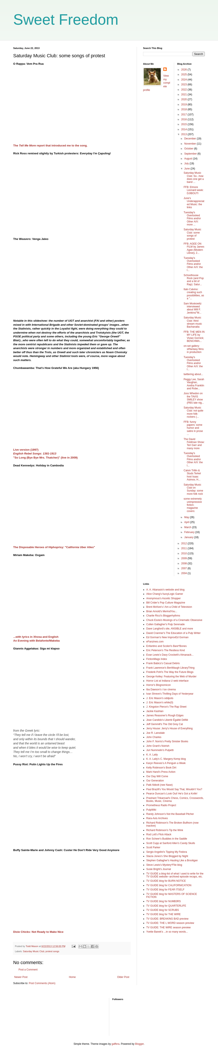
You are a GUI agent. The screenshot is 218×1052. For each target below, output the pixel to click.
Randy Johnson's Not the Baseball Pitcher (170, 814)
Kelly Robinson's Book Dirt (161, 767)
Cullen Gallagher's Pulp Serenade (165, 624)
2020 (184, 99)
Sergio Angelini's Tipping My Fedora (166, 851)
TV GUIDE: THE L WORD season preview (170, 923)
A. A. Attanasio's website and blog (165, 589)
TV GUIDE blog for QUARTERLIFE (166, 905)
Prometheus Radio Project (161, 805)
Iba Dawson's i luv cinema (161, 689)
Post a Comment (28, 969)
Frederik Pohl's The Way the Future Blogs (170, 672)
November (190, 143)
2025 (184, 74)
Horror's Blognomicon (158, 685)
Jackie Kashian (155, 711)
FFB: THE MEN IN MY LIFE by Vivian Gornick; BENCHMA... (194, 336)
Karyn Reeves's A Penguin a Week (166, 763)
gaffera (115, 1043)
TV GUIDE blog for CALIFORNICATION (168, 885)
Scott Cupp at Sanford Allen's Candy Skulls (170, 843)
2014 (184, 129)
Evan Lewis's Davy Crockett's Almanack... (170, 654)
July (186, 163)
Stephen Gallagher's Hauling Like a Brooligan (172, 860)
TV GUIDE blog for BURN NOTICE (166, 880)
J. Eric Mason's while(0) (159, 702)
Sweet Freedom (65, 19)
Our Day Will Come (157, 776)
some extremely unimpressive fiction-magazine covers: (193, 505)
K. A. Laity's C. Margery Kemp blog (166, 758)
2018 (184, 109)
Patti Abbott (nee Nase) (159, 784)
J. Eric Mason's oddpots (159, 698)
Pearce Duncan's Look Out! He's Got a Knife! (171, 793)
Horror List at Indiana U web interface (167, 680)
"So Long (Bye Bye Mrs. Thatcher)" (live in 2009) (45, 457)
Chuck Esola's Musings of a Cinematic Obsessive (174, 620)
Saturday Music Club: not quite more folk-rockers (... (193, 412)
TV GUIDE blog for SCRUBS (162, 910)
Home (72, 977)
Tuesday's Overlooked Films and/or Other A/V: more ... (192, 218)
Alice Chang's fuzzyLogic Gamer (164, 593)
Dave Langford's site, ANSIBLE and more (169, 628)
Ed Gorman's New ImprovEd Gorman (167, 637)
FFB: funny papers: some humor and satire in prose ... (193, 428)
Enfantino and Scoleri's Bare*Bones (166, 646)
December (190, 138)
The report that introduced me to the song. (50, 145)
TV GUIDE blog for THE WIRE (163, 914)
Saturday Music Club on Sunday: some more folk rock (193, 489)
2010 (184, 553)
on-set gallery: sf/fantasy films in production (194, 349)
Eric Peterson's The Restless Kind (165, 650)
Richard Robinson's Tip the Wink (164, 830)
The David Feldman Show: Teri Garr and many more (194, 444)
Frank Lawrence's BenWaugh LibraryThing (170, 667)
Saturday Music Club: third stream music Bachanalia (193, 322)
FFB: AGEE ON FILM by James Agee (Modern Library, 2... (194, 248)
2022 (184, 89)
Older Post (123, 977)
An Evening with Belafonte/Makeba (36, 640)
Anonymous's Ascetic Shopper (163, 598)
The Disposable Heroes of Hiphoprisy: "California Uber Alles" (54, 547)
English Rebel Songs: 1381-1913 (34, 453)
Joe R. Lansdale (155, 732)
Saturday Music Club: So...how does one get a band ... (194, 177)
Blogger (139, 1043)
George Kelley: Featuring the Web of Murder (171, 676)
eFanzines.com (155, 641)
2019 (184, 104)
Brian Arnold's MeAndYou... (161, 611)
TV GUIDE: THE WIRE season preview (168, 927)
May (187, 517)
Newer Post (20, 977)
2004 (184, 573)
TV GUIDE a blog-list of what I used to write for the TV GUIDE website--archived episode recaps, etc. (175, 875)
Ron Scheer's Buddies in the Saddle (166, 838)
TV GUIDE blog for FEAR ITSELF (165, 889)
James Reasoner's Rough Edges (165, 715)
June (187, 168)
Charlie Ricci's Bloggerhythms (163, 615)
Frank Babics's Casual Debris (163, 663)
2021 (184, 94)
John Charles (153, 737)
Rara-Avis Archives (157, 818)
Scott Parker (153, 847)
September (190, 153)
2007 (184, 568)
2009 (184, 558)
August (188, 158)
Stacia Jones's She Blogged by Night (167, 856)
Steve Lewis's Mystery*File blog (164, 864)
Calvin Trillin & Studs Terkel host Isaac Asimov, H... (192, 475)
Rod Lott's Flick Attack (158, 834)
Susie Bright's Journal (158, 869)
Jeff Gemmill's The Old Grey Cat (164, 724)
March (188, 527)
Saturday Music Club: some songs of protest (192, 234)
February (189, 532)
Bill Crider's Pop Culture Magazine (165, 602)
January (189, 537)
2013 (184, 134)
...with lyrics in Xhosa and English (36, 636)
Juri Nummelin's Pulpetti (160, 750)
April (187, 522)
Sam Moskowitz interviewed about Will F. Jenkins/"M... (192, 308)
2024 (184, 79)
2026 (184, 69)
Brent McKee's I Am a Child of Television (169, 606)
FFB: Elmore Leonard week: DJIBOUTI (194, 190)
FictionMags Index (156, 659)
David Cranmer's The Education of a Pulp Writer (173, 633)
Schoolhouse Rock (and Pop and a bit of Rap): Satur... (194, 280)
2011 (184, 548)
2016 (184, 119)
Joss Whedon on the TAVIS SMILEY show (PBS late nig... (194, 398)
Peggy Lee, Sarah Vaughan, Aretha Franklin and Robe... (194, 384)
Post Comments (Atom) (42, 983)
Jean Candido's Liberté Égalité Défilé (167, 719)
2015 (184, 124)
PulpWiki (151, 809)
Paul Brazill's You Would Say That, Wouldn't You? (174, 789)
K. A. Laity (152, 754)
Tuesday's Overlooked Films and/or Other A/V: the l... (193, 264)
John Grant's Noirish (157, 745)
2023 (184, 84)
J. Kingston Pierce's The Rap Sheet (166, 706)
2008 (184, 563)
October (189, 148)
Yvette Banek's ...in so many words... (167, 931)
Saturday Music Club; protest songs (41, 951)
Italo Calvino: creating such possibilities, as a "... (194, 294)
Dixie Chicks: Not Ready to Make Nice (38, 931)
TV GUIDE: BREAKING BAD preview (167, 918)
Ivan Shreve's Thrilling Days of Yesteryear (170, 693)
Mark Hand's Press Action (160, 771)
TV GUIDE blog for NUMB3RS (163, 901)
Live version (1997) (26, 449)
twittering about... (193, 374)
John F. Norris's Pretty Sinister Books (167, 741)
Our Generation (155, 780)
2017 (184, 114)
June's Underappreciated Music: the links (194, 203)
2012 (184, 543)
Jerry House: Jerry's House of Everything (169, 728)
